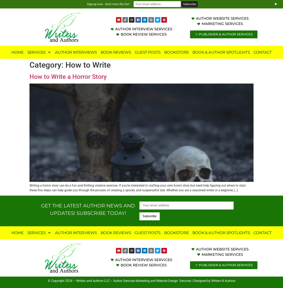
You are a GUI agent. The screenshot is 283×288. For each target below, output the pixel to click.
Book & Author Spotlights (221, 52)
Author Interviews (76, 52)
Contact (263, 52)
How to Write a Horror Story (68, 76)
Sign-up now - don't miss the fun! (108, 4)
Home (17, 52)
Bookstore (176, 52)
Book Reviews (116, 52)
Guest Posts (147, 52)
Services (39, 52)
